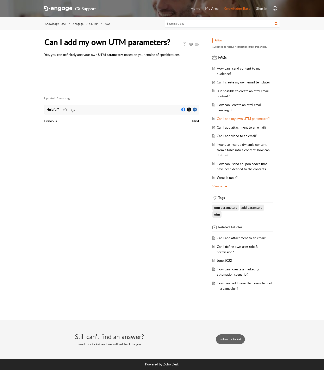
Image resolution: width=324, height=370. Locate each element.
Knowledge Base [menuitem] (237, 8)
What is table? (227, 177)
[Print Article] (191, 44)
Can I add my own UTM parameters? (243, 118)
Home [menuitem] (195, 8)
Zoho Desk (171, 364)
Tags (221, 197)
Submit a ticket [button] (230, 339)
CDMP (93, 24)
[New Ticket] (230, 339)
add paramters (251, 207)
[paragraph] (121, 55)
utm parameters (225, 207)
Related (230, 227)
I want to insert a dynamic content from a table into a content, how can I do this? (244, 149)
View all (220, 186)
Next (195, 121)
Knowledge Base (55, 24)
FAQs (107, 24)
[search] (222, 24)
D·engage (77, 24)
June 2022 (224, 260)
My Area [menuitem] (212, 8)
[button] (276, 23)
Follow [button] (218, 40)
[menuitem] (195, 8)
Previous (50, 121)
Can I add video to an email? (237, 136)
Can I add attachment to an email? (241, 127)
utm (217, 214)
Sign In (261, 8)
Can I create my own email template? (243, 82)
